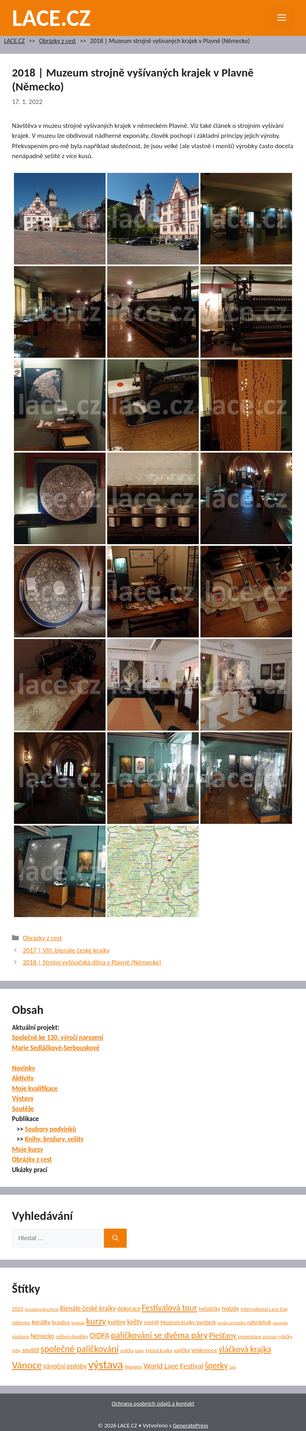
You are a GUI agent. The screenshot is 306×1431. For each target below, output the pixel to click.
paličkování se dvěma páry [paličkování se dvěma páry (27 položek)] (159, 1335)
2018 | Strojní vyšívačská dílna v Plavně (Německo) (92, 962)
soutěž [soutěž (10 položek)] (30, 1350)
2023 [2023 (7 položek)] (17, 1309)
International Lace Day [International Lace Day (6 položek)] (264, 1309)
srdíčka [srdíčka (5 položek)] (127, 1350)
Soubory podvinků (50, 1129)
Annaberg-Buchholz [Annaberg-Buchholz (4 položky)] (42, 1309)
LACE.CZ (51, 17)
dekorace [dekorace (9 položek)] (128, 1308)
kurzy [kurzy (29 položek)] (96, 1321)
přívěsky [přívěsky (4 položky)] (270, 1336)
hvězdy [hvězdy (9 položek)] (230, 1308)
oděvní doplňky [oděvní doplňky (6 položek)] (72, 1336)
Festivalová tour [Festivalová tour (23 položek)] (169, 1307)
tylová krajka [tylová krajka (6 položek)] (158, 1350)
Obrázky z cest (57, 41)
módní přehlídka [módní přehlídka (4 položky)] (232, 1322)
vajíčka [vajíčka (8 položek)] (182, 1350)
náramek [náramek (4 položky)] (280, 1322)
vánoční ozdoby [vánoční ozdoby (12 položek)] (65, 1366)
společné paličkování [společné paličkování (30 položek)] (80, 1349)
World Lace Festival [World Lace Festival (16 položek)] (173, 1365)
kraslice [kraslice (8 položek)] (61, 1322)
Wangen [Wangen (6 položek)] (133, 1367)
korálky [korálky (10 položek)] (41, 1322)
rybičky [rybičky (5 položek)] (285, 1336)
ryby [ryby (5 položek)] (16, 1350)
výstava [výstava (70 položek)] (105, 1364)
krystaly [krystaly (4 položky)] (77, 1322)
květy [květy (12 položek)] (134, 1322)
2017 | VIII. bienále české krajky (66, 950)
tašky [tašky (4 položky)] (139, 1350)
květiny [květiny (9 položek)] (117, 1322)
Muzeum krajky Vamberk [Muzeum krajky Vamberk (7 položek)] (188, 1322)
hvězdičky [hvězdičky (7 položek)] (209, 1309)
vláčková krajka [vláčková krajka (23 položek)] (244, 1349)
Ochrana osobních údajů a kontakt (153, 1403)
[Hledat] (115, 1238)
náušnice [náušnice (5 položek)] (20, 1336)
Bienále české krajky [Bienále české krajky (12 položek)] (88, 1308)
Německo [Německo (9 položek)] (42, 1336)
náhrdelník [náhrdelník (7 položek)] (259, 1322)
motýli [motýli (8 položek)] (151, 1322)
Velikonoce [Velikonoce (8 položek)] (204, 1350)
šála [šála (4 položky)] (233, 1367)
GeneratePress (190, 1425)
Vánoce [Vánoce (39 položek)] (27, 1365)
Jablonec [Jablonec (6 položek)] (21, 1322)
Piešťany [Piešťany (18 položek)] (222, 1335)
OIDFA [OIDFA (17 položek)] (100, 1335)
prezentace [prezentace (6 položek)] (249, 1336)
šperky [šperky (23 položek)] (216, 1365)
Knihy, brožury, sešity (54, 1139)
